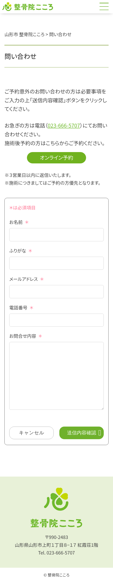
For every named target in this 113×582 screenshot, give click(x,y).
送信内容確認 (81, 432)
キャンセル (31, 432)
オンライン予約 (56, 157)
